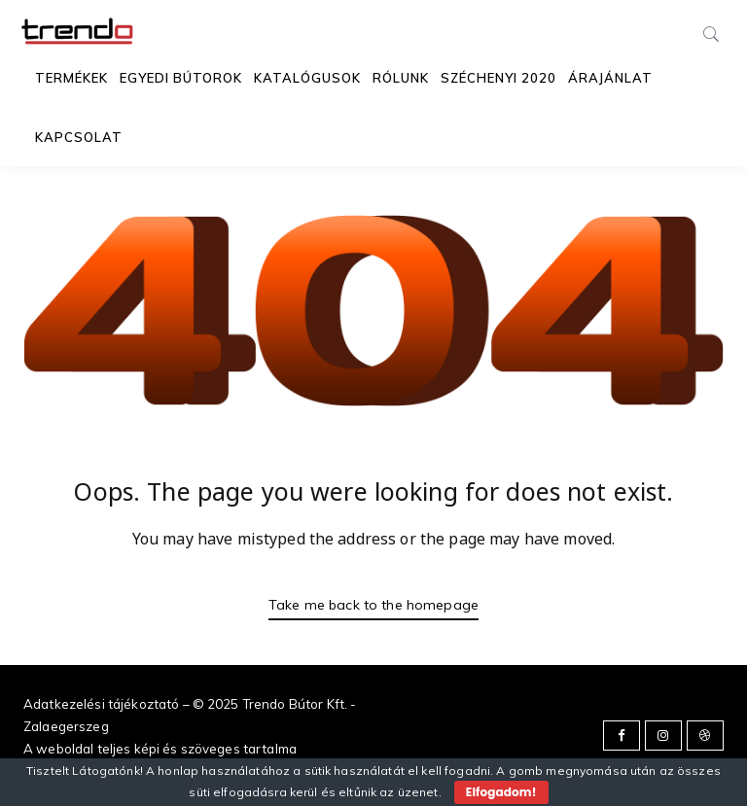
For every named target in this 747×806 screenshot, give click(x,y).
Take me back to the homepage (373, 604)
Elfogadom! (501, 792)
